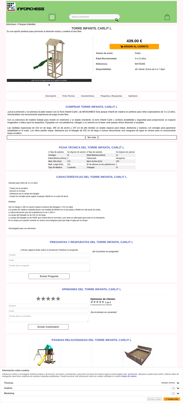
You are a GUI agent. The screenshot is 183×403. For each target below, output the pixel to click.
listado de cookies (129, 376)
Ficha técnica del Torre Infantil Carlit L (91, 147)
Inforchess (11, 24)
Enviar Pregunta (49, 276)
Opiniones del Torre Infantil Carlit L (91, 289)
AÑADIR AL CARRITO (134, 46)
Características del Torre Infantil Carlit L (91, 176)
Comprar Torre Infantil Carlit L (91, 106)
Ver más (91, 137)
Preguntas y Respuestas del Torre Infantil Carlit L (91, 242)
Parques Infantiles (27, 24)
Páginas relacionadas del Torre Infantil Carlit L (91, 339)
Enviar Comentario (48, 327)
